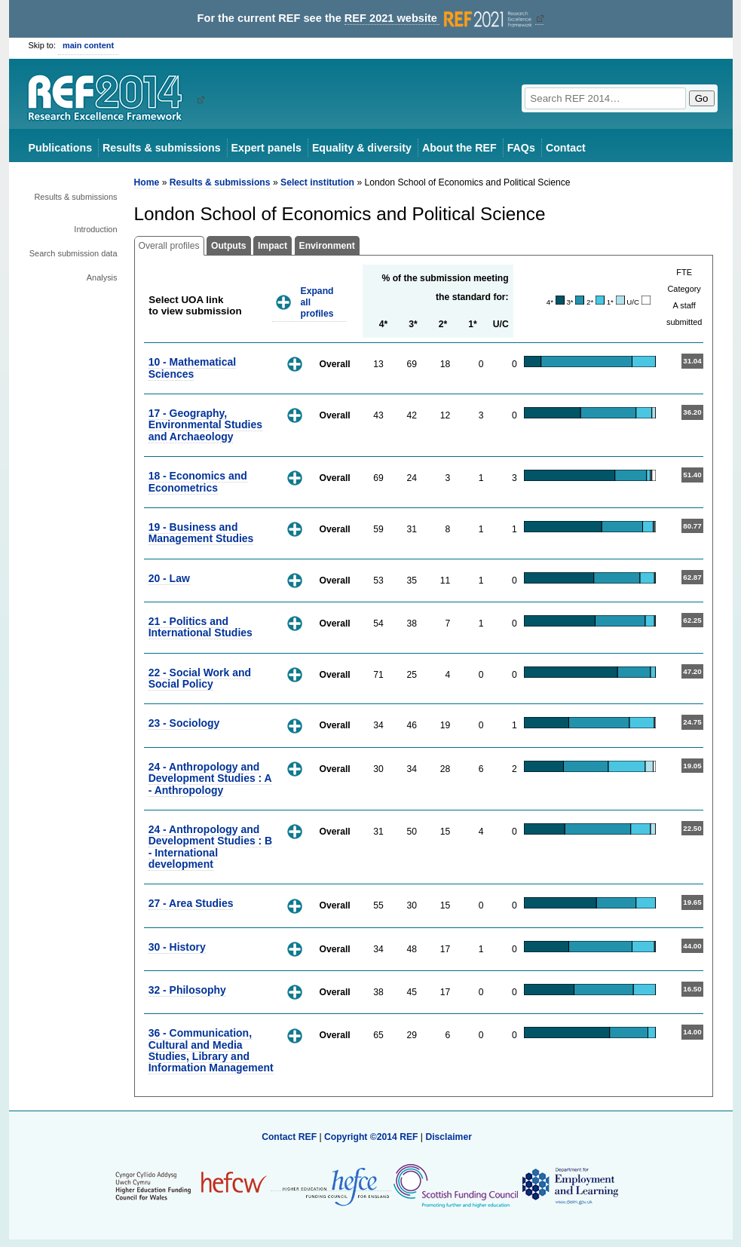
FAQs (521, 148)
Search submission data (73, 253)
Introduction (95, 229)
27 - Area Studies (191, 903)
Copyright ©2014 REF (372, 1137)
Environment (327, 246)
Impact (272, 246)
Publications (61, 148)
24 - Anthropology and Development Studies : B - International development (211, 846)
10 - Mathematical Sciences (192, 367)
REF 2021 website (439, 18)
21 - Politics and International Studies (201, 627)
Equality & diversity (362, 148)
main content (88, 45)
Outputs (228, 246)
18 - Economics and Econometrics (198, 481)
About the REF (459, 148)
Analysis (102, 277)
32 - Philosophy (187, 990)
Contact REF (289, 1137)
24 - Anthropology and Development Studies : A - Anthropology (210, 778)
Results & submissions (161, 148)
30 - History (177, 947)
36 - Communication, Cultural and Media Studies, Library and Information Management (211, 1050)
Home (147, 182)
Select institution (317, 182)
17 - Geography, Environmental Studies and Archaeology (205, 425)
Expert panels (266, 148)
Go (702, 98)
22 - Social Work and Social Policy (200, 678)
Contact (566, 148)
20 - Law (169, 578)
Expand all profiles (317, 302)
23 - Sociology (184, 723)
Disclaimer (448, 1137)
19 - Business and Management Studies (201, 532)
